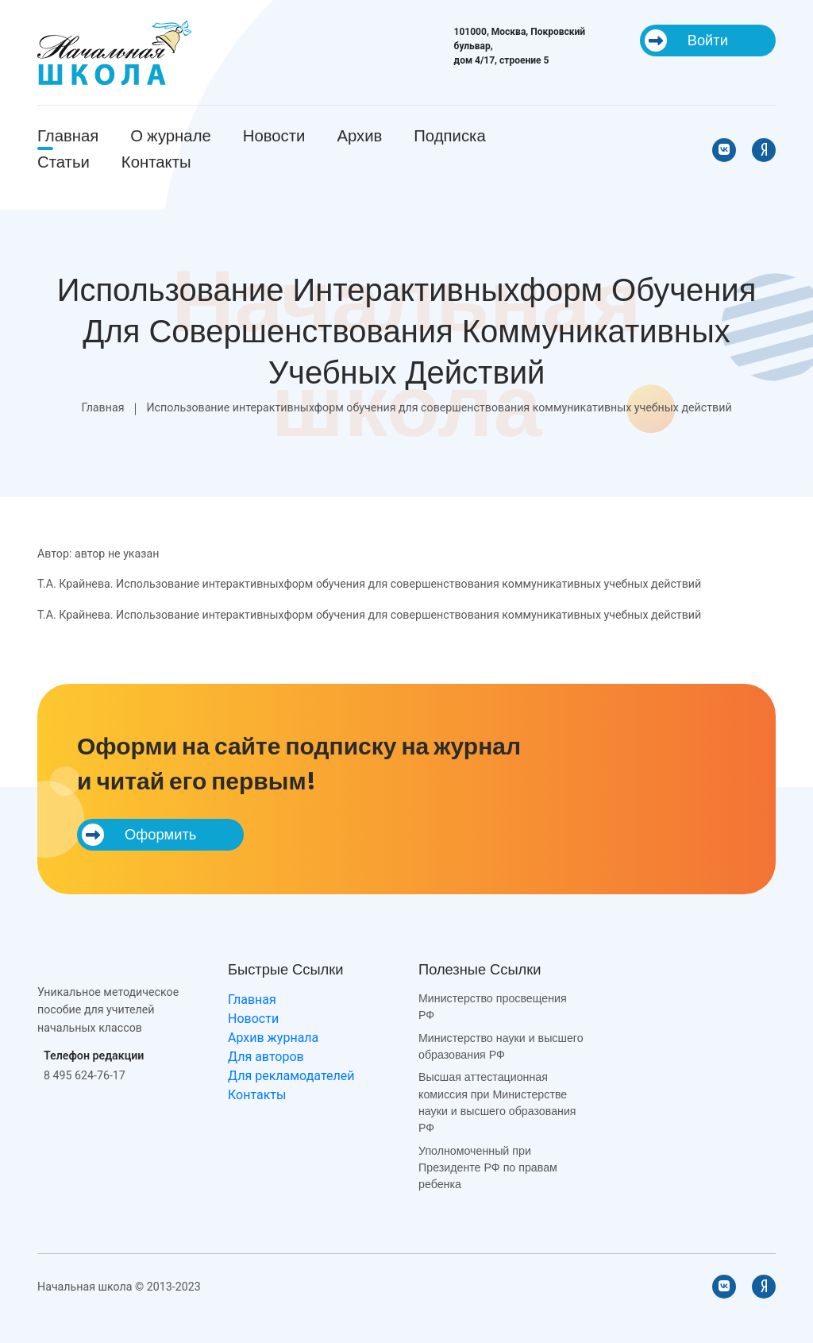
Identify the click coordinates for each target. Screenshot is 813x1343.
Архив (359, 136)
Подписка (449, 136)
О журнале (170, 136)
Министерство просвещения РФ (492, 1006)
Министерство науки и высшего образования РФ (501, 1046)
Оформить (139, 835)
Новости (274, 136)
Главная (67, 136)
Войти (686, 40)
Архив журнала (273, 1037)
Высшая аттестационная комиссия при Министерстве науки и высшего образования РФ (497, 1102)
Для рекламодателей (291, 1075)
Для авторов (266, 1056)
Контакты (156, 162)
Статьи (63, 162)
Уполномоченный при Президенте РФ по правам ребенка (487, 1168)
